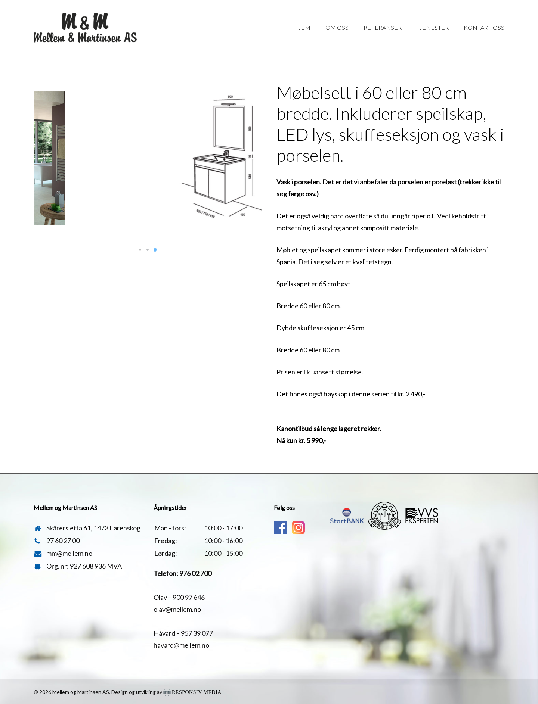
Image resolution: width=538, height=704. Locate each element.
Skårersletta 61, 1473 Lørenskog (93, 528)
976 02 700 (195, 573)
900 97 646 (189, 597)
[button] (140, 250)
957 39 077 (197, 633)
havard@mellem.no (181, 645)
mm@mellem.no (69, 553)
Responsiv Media (197, 692)
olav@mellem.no (177, 609)
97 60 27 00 (63, 540)
